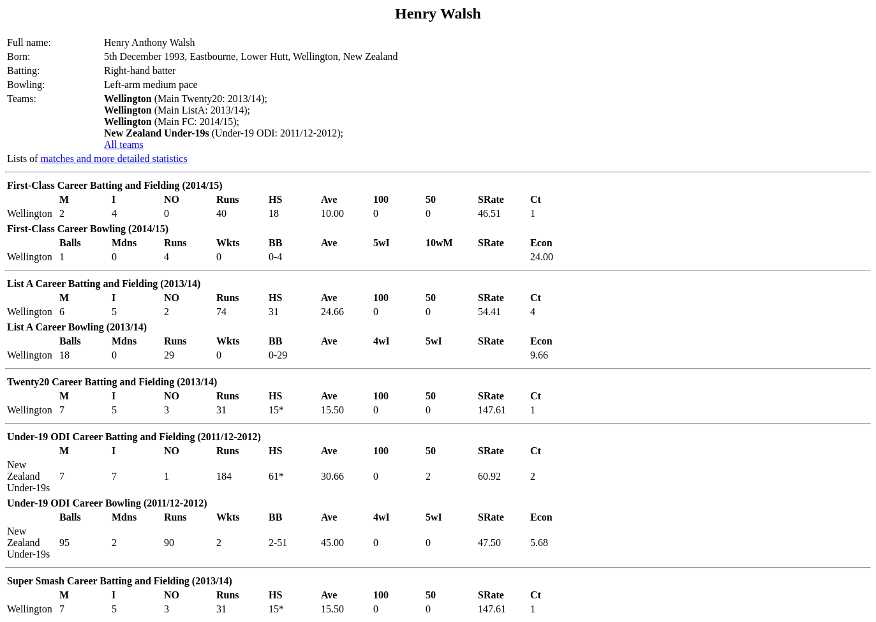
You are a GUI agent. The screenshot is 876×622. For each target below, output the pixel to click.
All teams (124, 144)
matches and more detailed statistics (113, 158)
